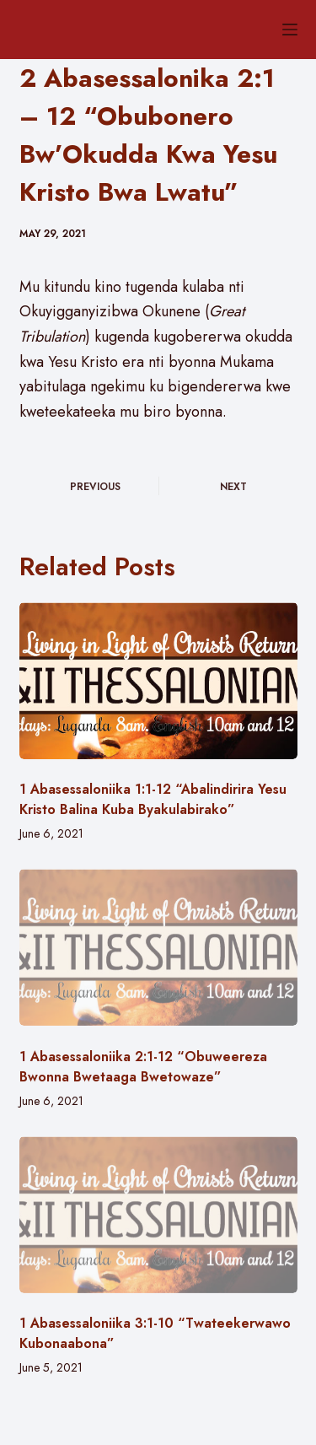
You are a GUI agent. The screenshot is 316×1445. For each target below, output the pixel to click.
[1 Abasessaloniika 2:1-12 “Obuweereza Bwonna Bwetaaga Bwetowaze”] (158, 947)
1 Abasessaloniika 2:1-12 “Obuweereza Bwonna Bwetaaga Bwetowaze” (143, 1066)
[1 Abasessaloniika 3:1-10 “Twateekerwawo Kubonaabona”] (158, 1214)
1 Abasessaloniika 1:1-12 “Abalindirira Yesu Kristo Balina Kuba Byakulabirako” (153, 799)
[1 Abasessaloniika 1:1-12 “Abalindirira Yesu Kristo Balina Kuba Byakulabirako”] (158, 680)
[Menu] (289, 29)
